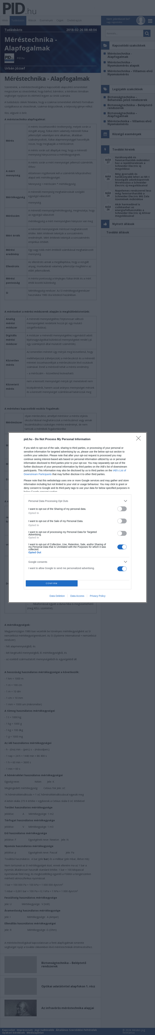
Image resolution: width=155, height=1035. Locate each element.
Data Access (77, 595)
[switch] (122, 508)
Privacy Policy (97, 595)
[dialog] (78, 517)
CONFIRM (51, 583)
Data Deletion (57, 595)
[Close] (139, 439)
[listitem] (77, 501)
